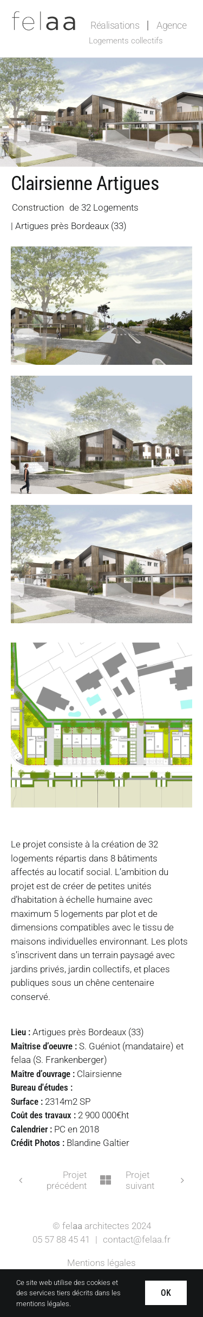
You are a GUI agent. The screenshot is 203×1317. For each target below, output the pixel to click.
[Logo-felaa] (43, 15)
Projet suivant (140, 1180)
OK (166, 1293)
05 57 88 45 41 (61, 1239)
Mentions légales (101, 1262)
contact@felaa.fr (137, 1239)
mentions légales (42, 1304)
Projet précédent (67, 1180)
